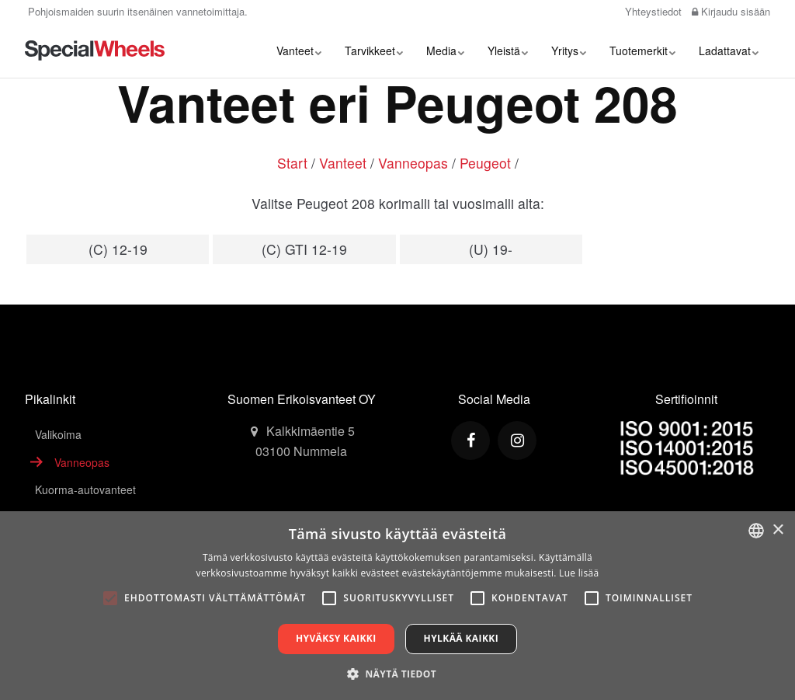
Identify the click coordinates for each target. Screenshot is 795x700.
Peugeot (485, 162)
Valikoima (58, 434)
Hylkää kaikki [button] (461, 638)
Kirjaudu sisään (731, 11)
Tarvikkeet (374, 50)
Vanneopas (413, 162)
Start (292, 162)
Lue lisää (579, 573)
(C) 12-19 (118, 249)
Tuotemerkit (642, 50)
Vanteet (298, 50)
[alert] (397, 605)
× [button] (777, 530)
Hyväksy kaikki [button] (336, 638)
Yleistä (508, 50)
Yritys (568, 50)
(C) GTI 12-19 (304, 249)
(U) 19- (490, 249)
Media (445, 50)
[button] (397, 673)
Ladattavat (729, 50)
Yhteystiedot (652, 11)
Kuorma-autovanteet (85, 489)
